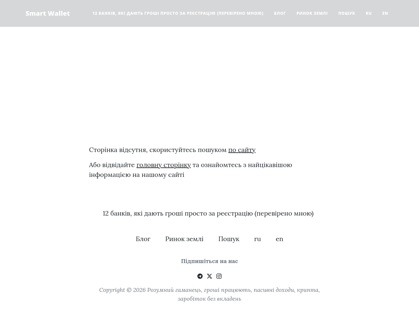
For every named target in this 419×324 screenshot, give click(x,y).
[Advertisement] (209, 94)
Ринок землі (312, 13)
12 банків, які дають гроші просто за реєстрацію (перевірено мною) (178, 13)
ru (369, 13)
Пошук (346, 13)
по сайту (242, 149)
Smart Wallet (48, 13)
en (385, 13)
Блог (280, 13)
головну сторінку (164, 165)
